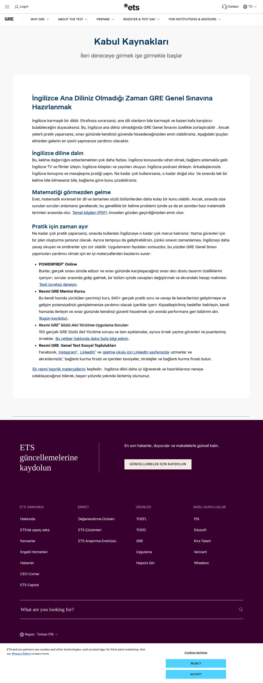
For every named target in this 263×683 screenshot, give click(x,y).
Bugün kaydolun (53, 318)
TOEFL (141, 519)
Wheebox (201, 563)
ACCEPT (196, 674)
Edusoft (200, 530)
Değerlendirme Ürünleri (96, 519)
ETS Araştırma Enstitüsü (97, 541)
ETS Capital (29, 585)
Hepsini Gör (145, 563)
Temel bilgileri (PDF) (89, 212)
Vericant (200, 552)
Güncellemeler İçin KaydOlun (158, 464)
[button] (40, 19)
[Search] (241, 609)
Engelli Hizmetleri (34, 552)
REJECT (196, 663)
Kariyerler (27, 541)
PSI (196, 519)
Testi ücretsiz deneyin (58, 284)
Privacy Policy (21, 653)
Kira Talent (202, 541)
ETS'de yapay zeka (35, 530)
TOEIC (141, 530)
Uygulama (144, 552)
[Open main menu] (7, 6)
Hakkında (27, 519)
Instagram (68, 352)
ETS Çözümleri (89, 530)
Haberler (27, 563)
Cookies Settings (196, 652)
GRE (139, 541)
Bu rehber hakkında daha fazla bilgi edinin (91, 338)
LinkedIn (88, 352)
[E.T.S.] (131, 7)
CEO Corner (29, 574)
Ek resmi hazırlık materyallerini (58, 369)
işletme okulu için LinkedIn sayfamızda (136, 352)
